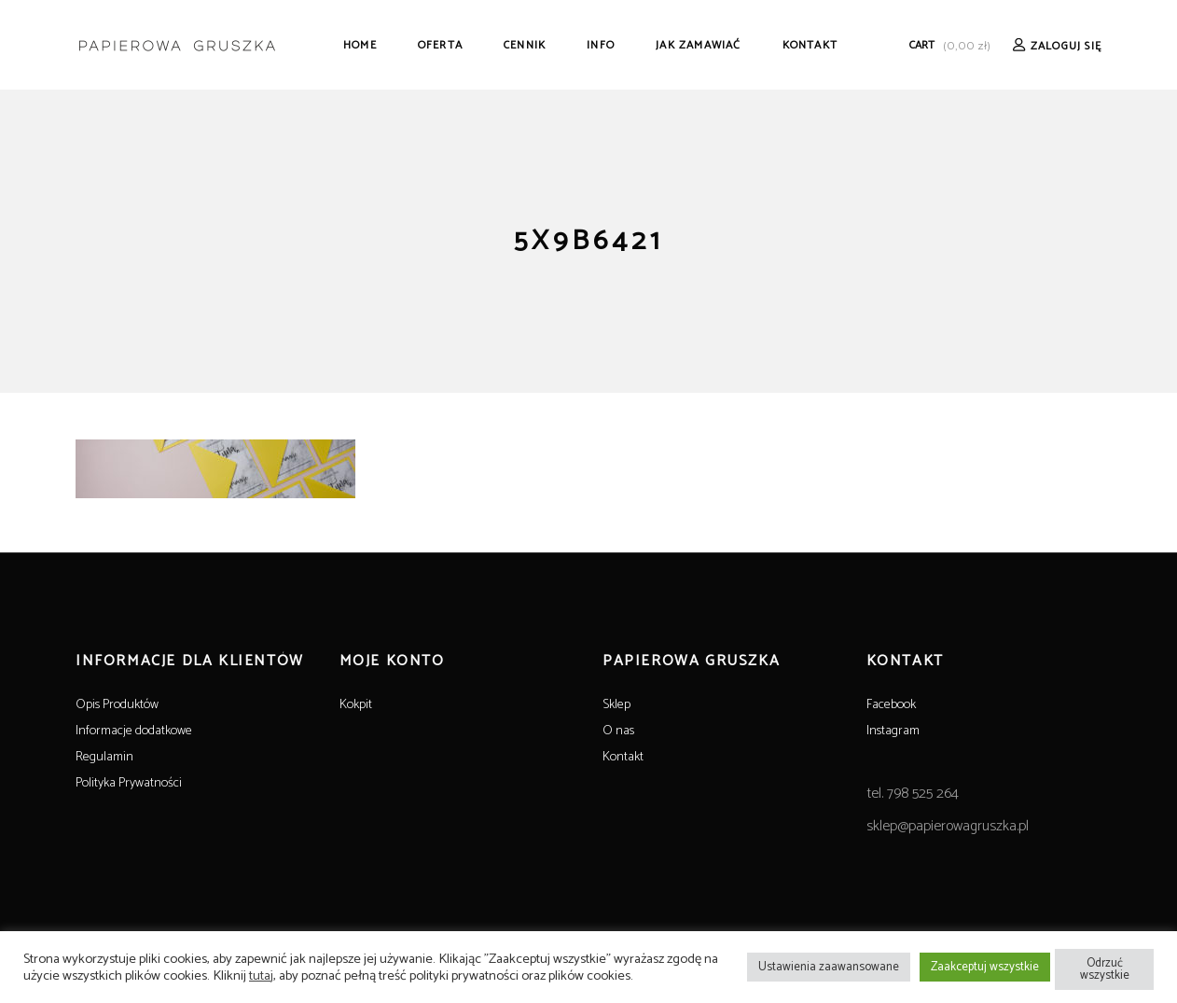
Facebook (891, 705)
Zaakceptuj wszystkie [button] (985, 967)
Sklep (616, 705)
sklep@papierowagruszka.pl (947, 826)
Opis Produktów (117, 705)
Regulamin (104, 757)
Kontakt (623, 757)
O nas (618, 731)
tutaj (261, 976)
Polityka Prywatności (129, 783)
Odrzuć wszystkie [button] (1104, 969)
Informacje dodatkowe (134, 731)
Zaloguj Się (1066, 46)
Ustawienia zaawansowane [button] (828, 967)
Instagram (893, 731)
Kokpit (355, 705)
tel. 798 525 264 (912, 793)
